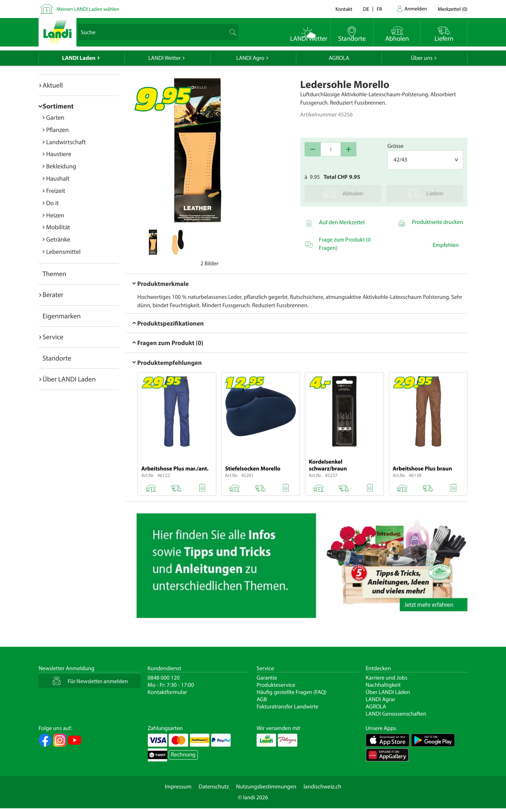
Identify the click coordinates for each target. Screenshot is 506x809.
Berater (53, 294)
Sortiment (58, 106)
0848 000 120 (164, 677)
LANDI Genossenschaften (396, 713)
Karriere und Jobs (387, 677)
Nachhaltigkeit (383, 685)
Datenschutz (214, 786)
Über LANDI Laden (69, 379)
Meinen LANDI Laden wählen (88, 8)
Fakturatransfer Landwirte (287, 706)
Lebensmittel (63, 251)
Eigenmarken (62, 315)
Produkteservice (276, 685)
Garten (55, 117)
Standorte (57, 358)
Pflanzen (57, 129)
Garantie (267, 677)
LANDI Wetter (164, 58)
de (366, 8)
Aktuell (53, 85)
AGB (262, 699)
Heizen (55, 215)
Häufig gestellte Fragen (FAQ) (292, 692)
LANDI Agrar (380, 699)
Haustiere (58, 154)
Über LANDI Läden (388, 692)
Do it (52, 203)
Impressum (178, 786)
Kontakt (344, 8)
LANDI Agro (250, 58)
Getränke (58, 239)
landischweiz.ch (322, 786)
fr (379, 8)
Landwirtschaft (66, 142)
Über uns (421, 58)
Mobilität (58, 227)
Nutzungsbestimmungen (266, 786)
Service (53, 336)
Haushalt (58, 178)
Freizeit (55, 190)
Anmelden (415, 8)
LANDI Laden (79, 58)
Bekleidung (61, 166)
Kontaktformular (167, 692)
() (452, 8)
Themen (54, 273)
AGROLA (339, 58)
